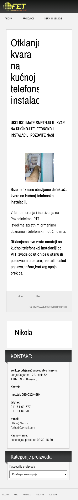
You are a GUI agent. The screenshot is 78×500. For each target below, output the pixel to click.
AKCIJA (5, 494)
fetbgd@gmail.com (23, 427)
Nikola (20, 296)
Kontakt (53, 494)
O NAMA (27, 494)
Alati (16, 494)
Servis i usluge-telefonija (56, 306)
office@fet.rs (19, 423)
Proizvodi (28, 18)
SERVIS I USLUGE (53, 18)
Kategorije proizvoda (22, 466)
